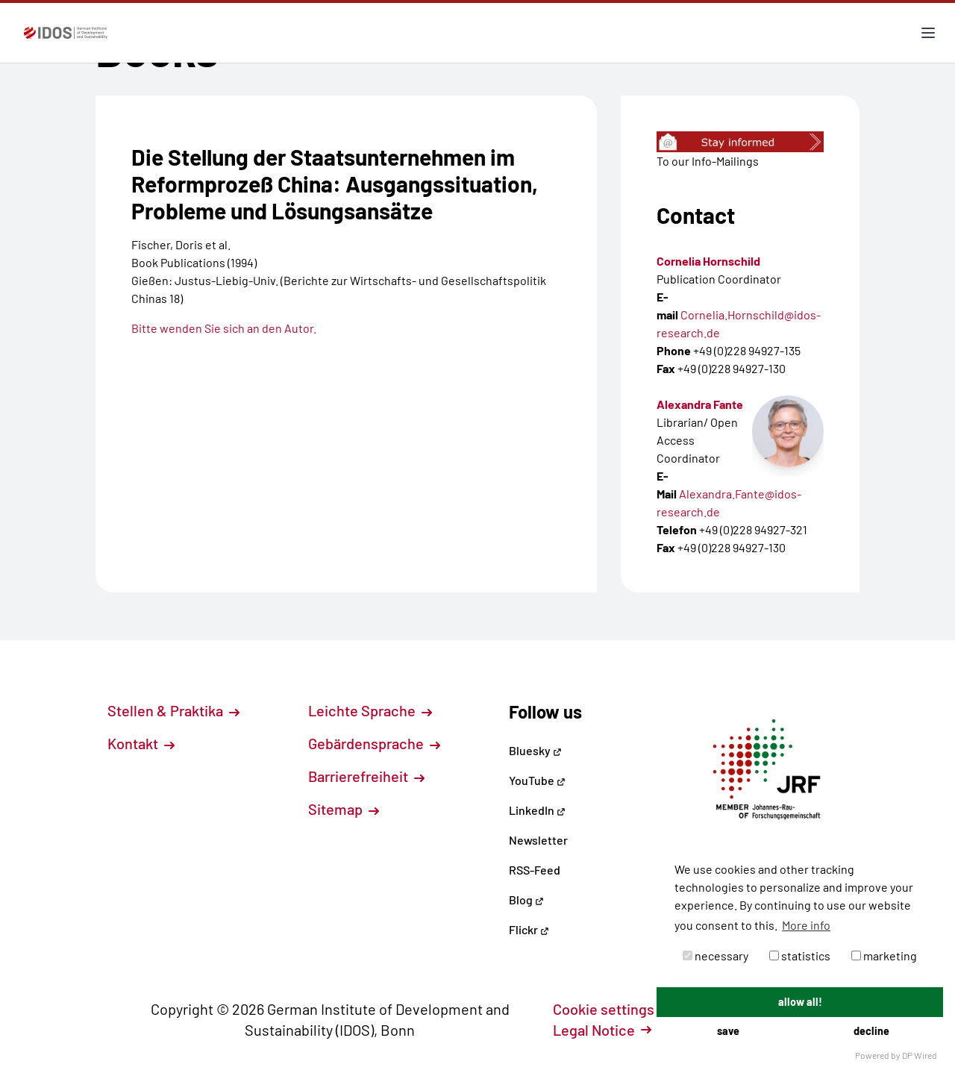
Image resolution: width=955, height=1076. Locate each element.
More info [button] (806, 925)
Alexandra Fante (700, 404)
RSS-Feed (534, 870)
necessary (715, 955)
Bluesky (535, 750)
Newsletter (538, 840)
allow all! (800, 1001)
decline (871, 1031)
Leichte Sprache (370, 710)
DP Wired (919, 1055)
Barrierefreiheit (366, 776)
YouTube (537, 780)
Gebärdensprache (374, 743)
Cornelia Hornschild (708, 261)
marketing (884, 955)
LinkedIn (537, 810)
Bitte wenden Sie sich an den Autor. (223, 328)
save (728, 1031)
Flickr (529, 929)
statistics (799, 955)
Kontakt (141, 743)
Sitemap (343, 809)
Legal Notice (602, 1030)
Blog (526, 899)
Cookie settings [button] (612, 1009)
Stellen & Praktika (173, 710)
